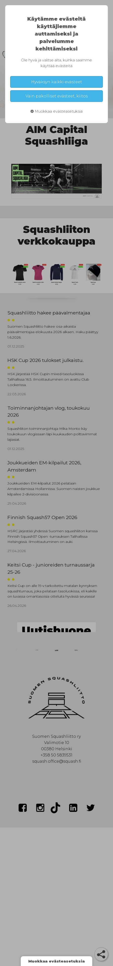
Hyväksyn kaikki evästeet (56, 82)
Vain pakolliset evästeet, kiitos (57, 96)
